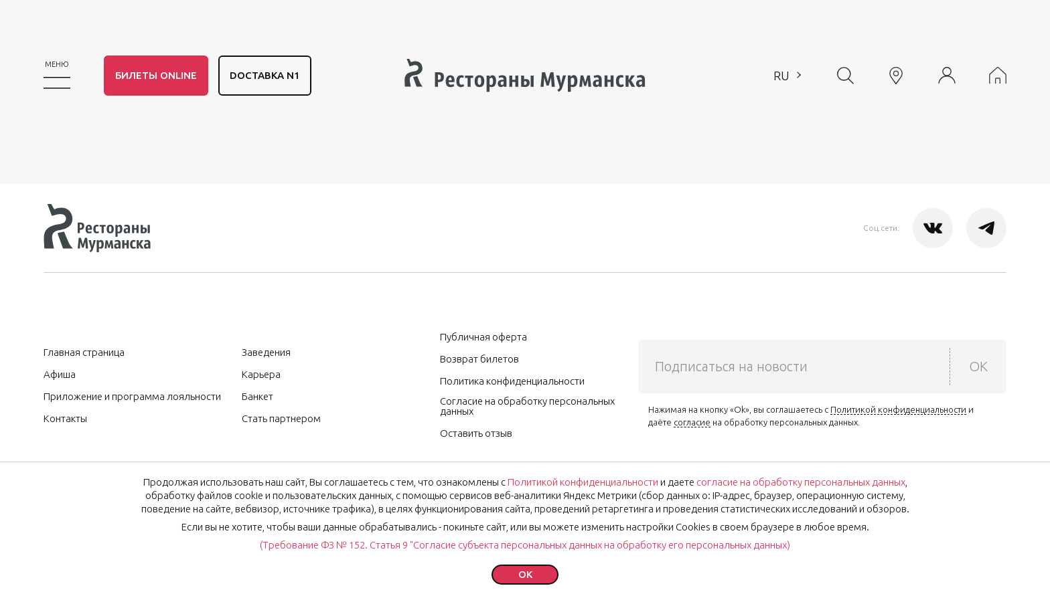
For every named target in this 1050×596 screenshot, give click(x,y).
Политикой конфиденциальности (898, 409)
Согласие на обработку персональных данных (527, 406)
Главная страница (84, 352)
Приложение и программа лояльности (132, 396)
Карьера (261, 374)
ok (525, 574)
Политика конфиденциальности (512, 381)
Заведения (266, 352)
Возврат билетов (479, 359)
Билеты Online (156, 75)
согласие (692, 422)
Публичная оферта (483, 337)
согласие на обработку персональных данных (800, 482)
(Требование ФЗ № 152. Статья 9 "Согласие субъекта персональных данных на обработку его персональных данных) (525, 545)
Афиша (60, 374)
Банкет (257, 396)
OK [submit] (978, 366)
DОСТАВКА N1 (265, 75)
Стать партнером (281, 418)
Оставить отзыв (476, 433)
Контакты (65, 418)
